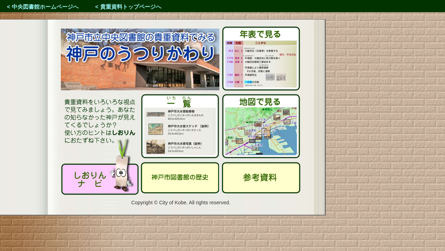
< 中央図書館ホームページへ (43, 7)
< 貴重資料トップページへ (128, 7)
